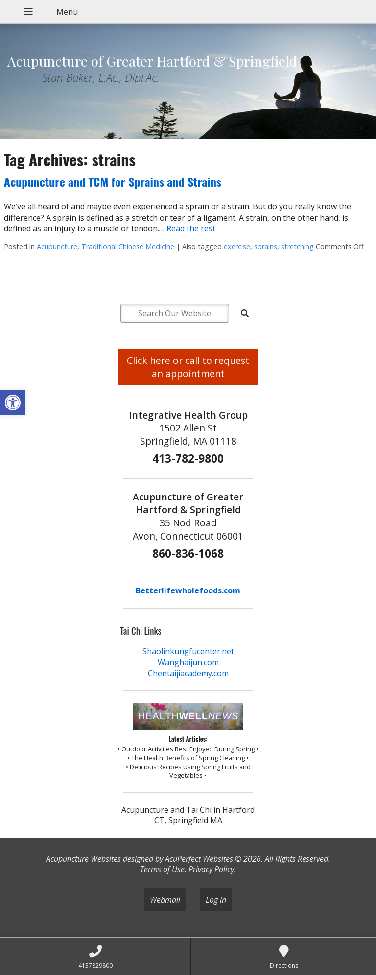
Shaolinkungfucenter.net (188, 651)
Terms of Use (162, 869)
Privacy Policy (211, 869)
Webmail (165, 899)
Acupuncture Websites (83, 858)
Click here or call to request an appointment (188, 367)
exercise (237, 246)
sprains (265, 246)
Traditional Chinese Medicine (127, 246)
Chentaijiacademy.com (188, 673)
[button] (12, 402)
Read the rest (190, 228)
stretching (297, 246)
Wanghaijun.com (188, 662)
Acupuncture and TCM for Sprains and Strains (112, 181)
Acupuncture (57, 246)
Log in (216, 899)
